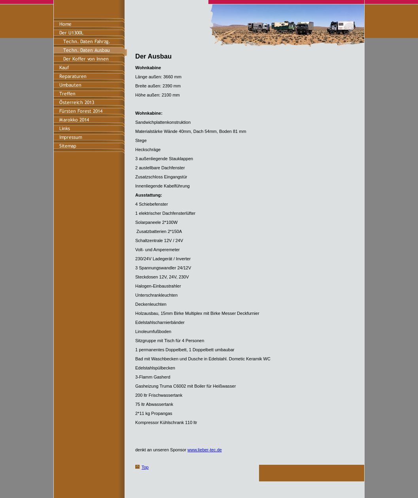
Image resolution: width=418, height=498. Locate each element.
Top (145, 467)
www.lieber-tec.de (204, 449)
